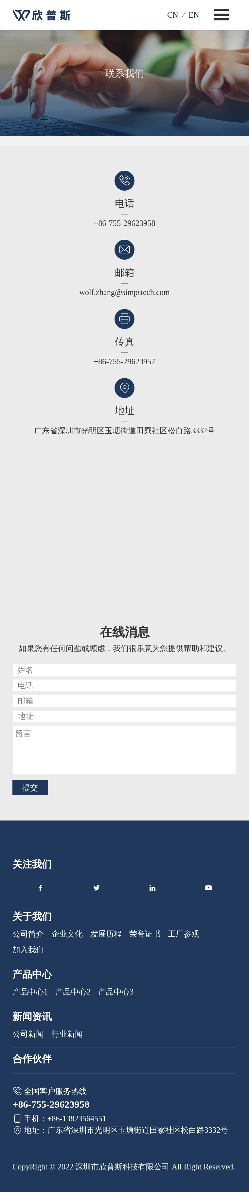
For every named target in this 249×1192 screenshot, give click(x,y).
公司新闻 (28, 1033)
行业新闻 (67, 1033)
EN (193, 14)
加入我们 (28, 949)
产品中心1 (30, 991)
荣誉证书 (145, 933)
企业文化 (67, 933)
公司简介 (28, 933)
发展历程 (106, 933)
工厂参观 (183, 933)
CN (172, 14)
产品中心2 (73, 991)
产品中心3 (115, 991)
